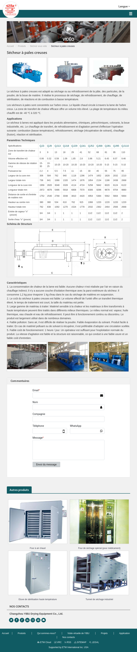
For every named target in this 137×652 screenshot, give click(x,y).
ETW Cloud (44, 642)
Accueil (10, 46)
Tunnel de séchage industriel (99, 599)
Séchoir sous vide (38, 46)
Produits (22, 46)
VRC (58, 642)
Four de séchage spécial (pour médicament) (99, 548)
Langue (124, 6)
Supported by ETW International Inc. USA (68, 647)
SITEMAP (80, 642)
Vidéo (68, 33)
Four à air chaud (37, 548)
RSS (68, 642)
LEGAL (94, 642)
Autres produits (19, 490)
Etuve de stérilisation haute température (38, 599)
